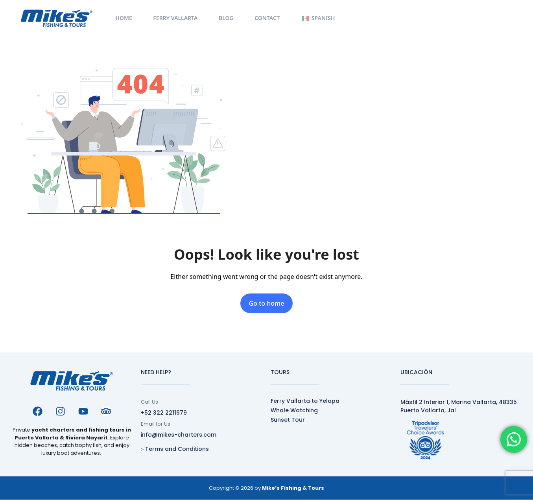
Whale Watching (294, 410)
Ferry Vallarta (175, 18)
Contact (267, 18)
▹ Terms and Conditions (175, 449)
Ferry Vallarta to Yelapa (305, 401)
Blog (226, 18)
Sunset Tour (288, 420)
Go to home (266, 303)
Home (123, 18)
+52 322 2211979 (164, 413)
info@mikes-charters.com (178, 435)
